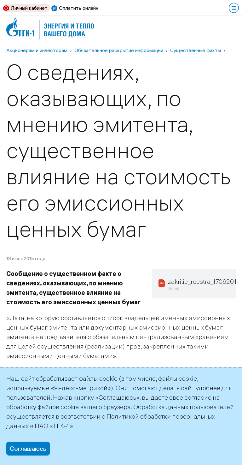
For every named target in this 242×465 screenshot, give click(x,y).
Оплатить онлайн (78, 8)
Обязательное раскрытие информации (118, 50)
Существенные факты (195, 50)
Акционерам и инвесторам (36, 50)
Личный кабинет (29, 8)
